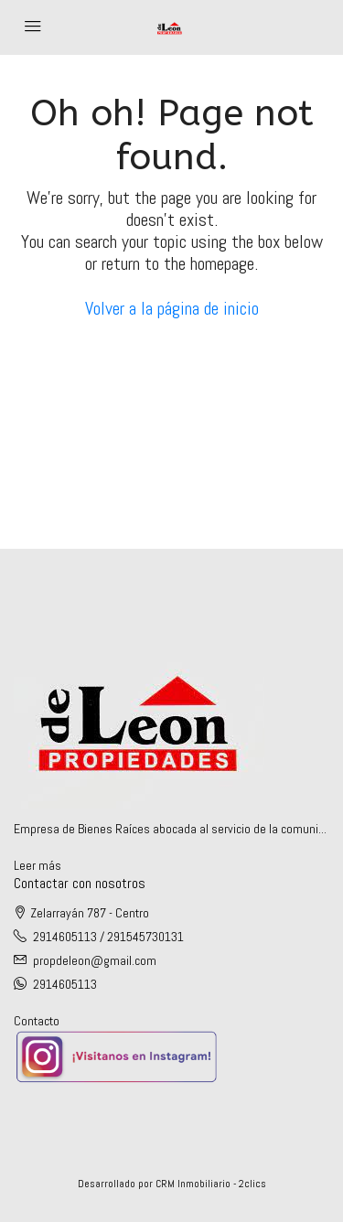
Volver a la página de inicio (172, 308)
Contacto (36, 1021)
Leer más (37, 865)
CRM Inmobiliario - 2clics (210, 1183)
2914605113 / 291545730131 (108, 936)
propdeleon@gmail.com (94, 960)
